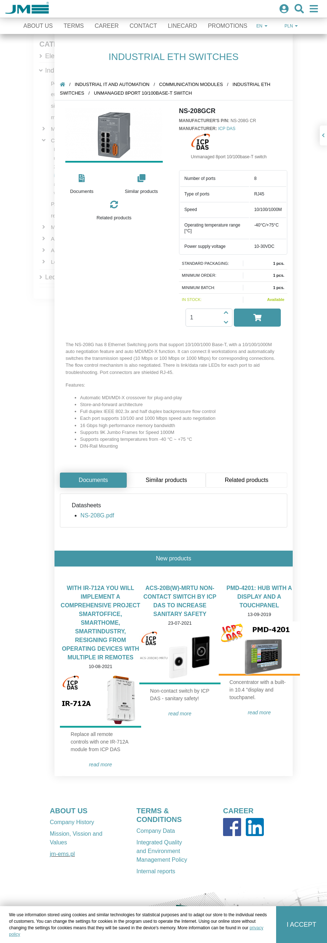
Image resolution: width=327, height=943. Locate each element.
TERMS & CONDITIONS (159, 815)
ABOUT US (68, 811)
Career (107, 26)
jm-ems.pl (62, 854)
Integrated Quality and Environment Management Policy (161, 851)
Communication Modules (192, 84)
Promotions (227, 26)
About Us (38, 26)
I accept (301, 924)
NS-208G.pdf (98, 515)
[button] (82, 184)
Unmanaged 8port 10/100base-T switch (144, 93)
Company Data (155, 831)
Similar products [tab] (167, 480)
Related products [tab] (247, 480)
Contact (143, 26)
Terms (74, 26)
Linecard (182, 26)
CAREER (238, 811)
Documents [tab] (94, 480)
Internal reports (155, 871)
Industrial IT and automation (112, 84)
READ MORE (101, 764)
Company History (72, 822)
